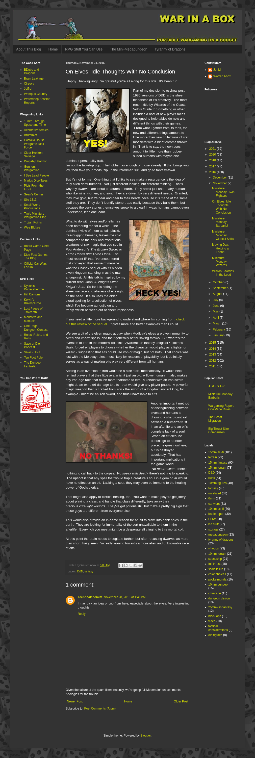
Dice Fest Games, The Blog (36, 256)
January (218, 335)
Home (53, 49)
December (220, 177)
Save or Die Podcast (32, 345)
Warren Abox (222, 76)
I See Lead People (36, 175)
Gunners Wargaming (31, 168)
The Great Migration (215, 418)
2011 (213, 366)
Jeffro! (28, 88)
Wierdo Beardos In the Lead (223, 272)
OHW (212, 519)
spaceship (215, 559)
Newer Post (75, 701)
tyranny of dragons (220, 539)
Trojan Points (33, 222)
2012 (213, 360)
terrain (212, 457)
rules (211, 478)
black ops (214, 616)
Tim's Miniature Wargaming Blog (35, 215)
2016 (213, 172)
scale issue (215, 569)
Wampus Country (35, 94)
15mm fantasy (217, 462)
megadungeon (218, 534)
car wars (214, 504)
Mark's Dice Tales (35, 180)
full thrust (214, 564)
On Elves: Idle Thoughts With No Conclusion (221, 207)
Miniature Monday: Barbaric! (220, 222)
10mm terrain (217, 553)
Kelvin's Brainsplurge (32, 301)
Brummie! (30, 135)
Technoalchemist (90, 597)
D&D (80, 571)
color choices (217, 574)
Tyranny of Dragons (170, 49)
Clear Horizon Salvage (33, 154)
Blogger (145, 735)
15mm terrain (217, 467)
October (218, 282)
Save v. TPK (32, 352)
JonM (217, 69)
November (220, 183)
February (219, 329)
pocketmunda (217, 579)
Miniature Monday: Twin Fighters (223, 192)
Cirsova (29, 83)
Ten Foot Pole (33, 357)
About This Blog (28, 49)
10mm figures (217, 483)
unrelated (214, 493)
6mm (211, 498)
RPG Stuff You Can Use (84, 49)
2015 (213, 342)
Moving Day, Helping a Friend (220, 248)
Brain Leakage (33, 78)
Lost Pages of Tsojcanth (33, 310)
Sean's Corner (33, 194)
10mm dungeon (218, 584)
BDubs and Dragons (31, 71)
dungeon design (219, 598)
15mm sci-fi (216, 452)
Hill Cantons (32, 294)
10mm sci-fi (216, 509)
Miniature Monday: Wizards (219, 261)
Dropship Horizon (35, 161)
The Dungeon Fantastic (33, 364)
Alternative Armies (36, 130)
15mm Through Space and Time (35, 123)
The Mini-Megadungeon (128, 49)
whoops (213, 548)
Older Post (181, 701)
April (216, 317)
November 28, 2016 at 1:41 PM (124, 597)
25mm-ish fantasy (220, 607)
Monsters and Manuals (33, 318)
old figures (215, 635)
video (212, 621)
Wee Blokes (32, 227)
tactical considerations (218, 627)
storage (213, 529)
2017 (213, 166)
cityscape (214, 593)
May (216, 311)
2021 (213, 148)
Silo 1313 (30, 199)
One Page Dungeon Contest (35, 327)
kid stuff (213, 524)
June (216, 306)
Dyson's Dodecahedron (34, 287)
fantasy (89, 571)
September (220, 288)
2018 (213, 160)
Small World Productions (32, 206)
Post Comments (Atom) (100, 708)
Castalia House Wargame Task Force (34, 143)
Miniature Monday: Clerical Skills (223, 235)
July (216, 300)
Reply (82, 614)
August (218, 294)
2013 (213, 354)
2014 (213, 348)
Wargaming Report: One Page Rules (221, 407)
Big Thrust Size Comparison (218, 430)
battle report (216, 514)
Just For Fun (216, 386)
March (217, 323)
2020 (213, 154)
